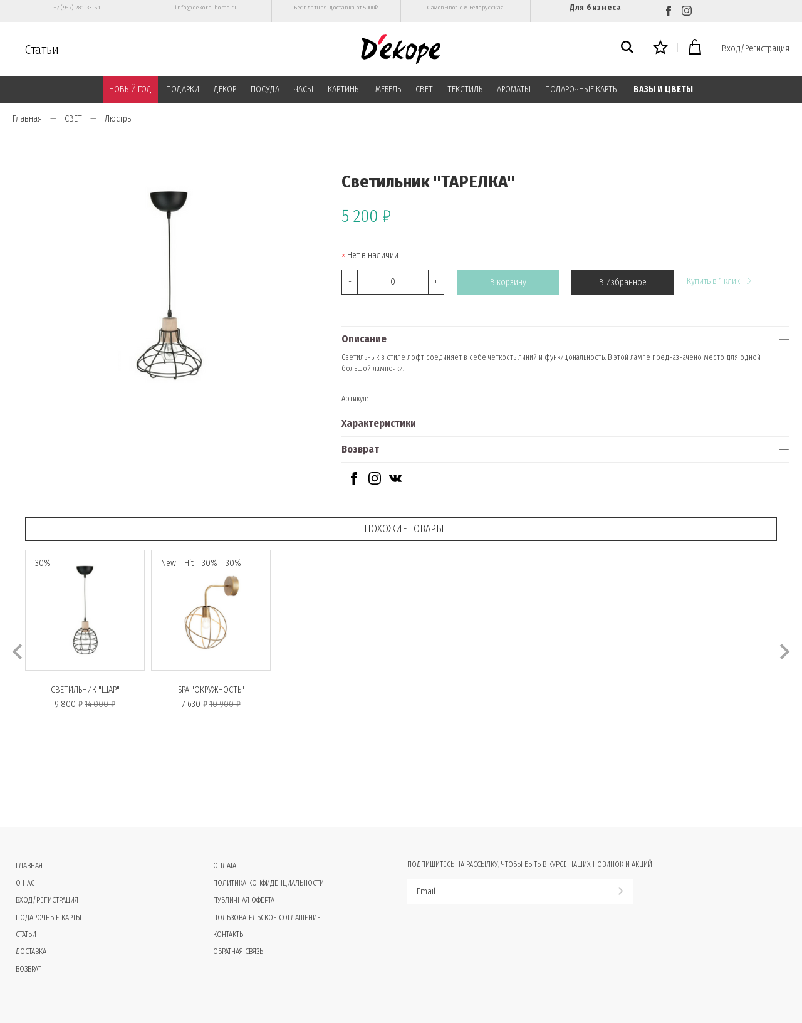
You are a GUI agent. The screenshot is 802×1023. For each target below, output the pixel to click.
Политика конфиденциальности (268, 883)
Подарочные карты (48, 917)
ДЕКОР (225, 89)
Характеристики (378, 423)
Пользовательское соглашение (267, 917)
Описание (364, 339)
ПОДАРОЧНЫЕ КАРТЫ (582, 89)
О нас (25, 883)
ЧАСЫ (303, 89)
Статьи (42, 49)
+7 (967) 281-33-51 (76, 7)
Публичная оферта (243, 900)
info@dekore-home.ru (206, 7)
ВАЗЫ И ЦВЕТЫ (663, 89)
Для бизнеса (595, 7)
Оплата (224, 865)
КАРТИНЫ (344, 89)
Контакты (229, 934)
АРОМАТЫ (514, 89)
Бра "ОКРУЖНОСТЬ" (211, 690)
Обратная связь (238, 951)
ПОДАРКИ (182, 89)
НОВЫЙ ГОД (130, 89)
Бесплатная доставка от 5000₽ (336, 7)
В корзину (508, 282)
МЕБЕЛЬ (388, 89)
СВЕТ (424, 89)
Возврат (360, 449)
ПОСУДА (265, 89)
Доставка (31, 951)
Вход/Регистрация (755, 48)
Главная (27, 118)
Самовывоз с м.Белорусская (465, 7)
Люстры (119, 118)
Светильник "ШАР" (85, 690)
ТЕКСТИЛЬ (464, 89)
